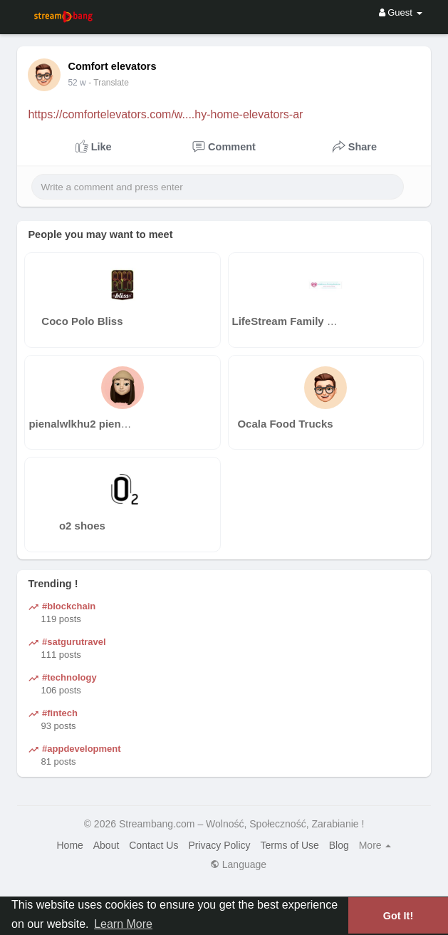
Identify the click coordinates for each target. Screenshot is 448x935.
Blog (339, 845)
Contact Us (153, 845)
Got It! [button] (398, 915)
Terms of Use (289, 845)
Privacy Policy (219, 845)
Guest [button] (400, 12)
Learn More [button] (123, 924)
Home (70, 845)
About (106, 845)
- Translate (108, 83)
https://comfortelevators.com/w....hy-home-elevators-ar (165, 114)
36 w (76, 83)
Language (238, 864)
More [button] (375, 845)
